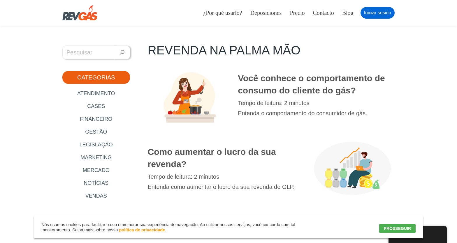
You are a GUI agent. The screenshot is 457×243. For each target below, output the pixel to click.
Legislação (96, 145)
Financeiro (96, 119)
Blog (348, 13)
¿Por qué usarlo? (222, 13)
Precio (297, 13)
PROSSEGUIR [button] (397, 228)
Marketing (96, 157)
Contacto (323, 13)
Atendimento (96, 93)
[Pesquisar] (122, 52)
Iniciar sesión (377, 12)
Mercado (96, 170)
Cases (96, 106)
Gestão (96, 132)
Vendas (96, 196)
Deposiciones (266, 13)
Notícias (96, 183)
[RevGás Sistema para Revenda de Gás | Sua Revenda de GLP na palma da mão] (79, 12)
